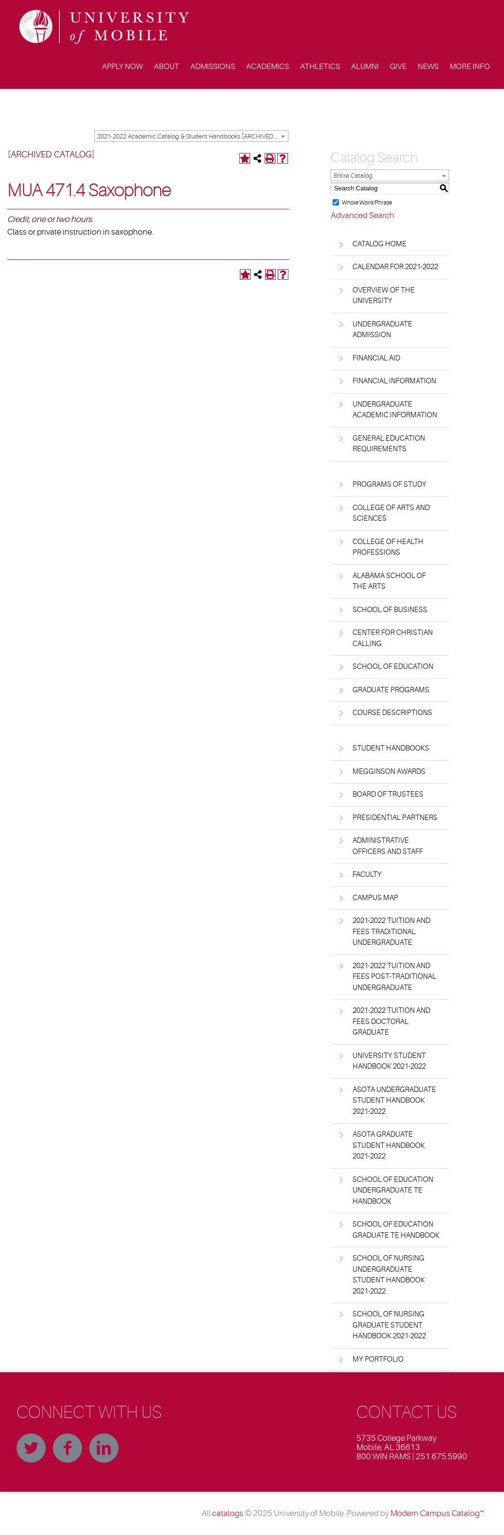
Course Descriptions (392, 713)
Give (398, 66)
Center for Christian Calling (393, 638)
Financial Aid (376, 358)
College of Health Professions (388, 547)
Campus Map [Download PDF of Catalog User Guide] (375, 898)
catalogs (227, 1513)
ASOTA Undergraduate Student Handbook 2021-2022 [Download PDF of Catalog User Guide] (394, 1101)
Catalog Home (379, 244)
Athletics (320, 66)
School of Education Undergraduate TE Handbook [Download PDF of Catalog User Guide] (393, 1191)
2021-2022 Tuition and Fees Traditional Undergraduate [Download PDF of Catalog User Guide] (391, 932)
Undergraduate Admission (382, 330)
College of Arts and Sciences (391, 513)
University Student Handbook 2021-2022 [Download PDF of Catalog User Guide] (389, 1061)
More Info (470, 66)
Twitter (31, 1448)
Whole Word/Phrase (367, 202)
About (166, 66)
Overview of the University (384, 296)
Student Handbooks (391, 748)
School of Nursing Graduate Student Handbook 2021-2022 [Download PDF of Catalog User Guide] (389, 1325)
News (428, 66)
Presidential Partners (395, 818)
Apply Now (122, 66)
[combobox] (191, 136)
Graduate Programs (391, 690)
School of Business (390, 610)
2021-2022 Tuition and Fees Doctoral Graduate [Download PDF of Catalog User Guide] (391, 1021)
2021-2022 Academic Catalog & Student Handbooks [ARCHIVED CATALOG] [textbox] (192, 136)
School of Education (393, 667)
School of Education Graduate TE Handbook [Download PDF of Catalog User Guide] (396, 1230)
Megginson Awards (389, 772)
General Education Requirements (389, 444)
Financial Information (394, 381)
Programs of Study (389, 484)
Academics (267, 66)
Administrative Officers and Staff (388, 846)
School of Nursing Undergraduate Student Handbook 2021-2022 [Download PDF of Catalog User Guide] (389, 1275)
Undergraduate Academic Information (395, 410)
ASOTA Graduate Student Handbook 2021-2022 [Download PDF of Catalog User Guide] (389, 1145)
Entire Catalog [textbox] (353, 175)
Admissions (212, 66)
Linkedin (103, 1448)
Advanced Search (362, 215)
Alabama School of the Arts (389, 581)
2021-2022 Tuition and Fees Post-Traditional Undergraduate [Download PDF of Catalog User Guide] (394, 977)
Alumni (365, 66)
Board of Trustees (388, 794)
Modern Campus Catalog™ (437, 1513)
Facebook (67, 1448)
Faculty (367, 874)
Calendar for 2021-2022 (395, 267)
